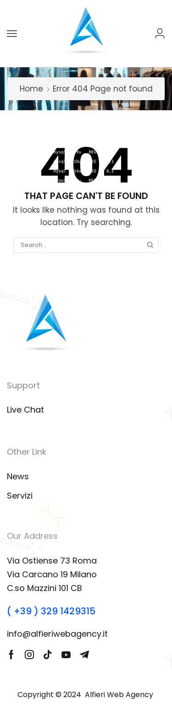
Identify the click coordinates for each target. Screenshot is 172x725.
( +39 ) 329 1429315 (51, 611)
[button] (12, 33)
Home (31, 88)
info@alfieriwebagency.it (57, 633)
